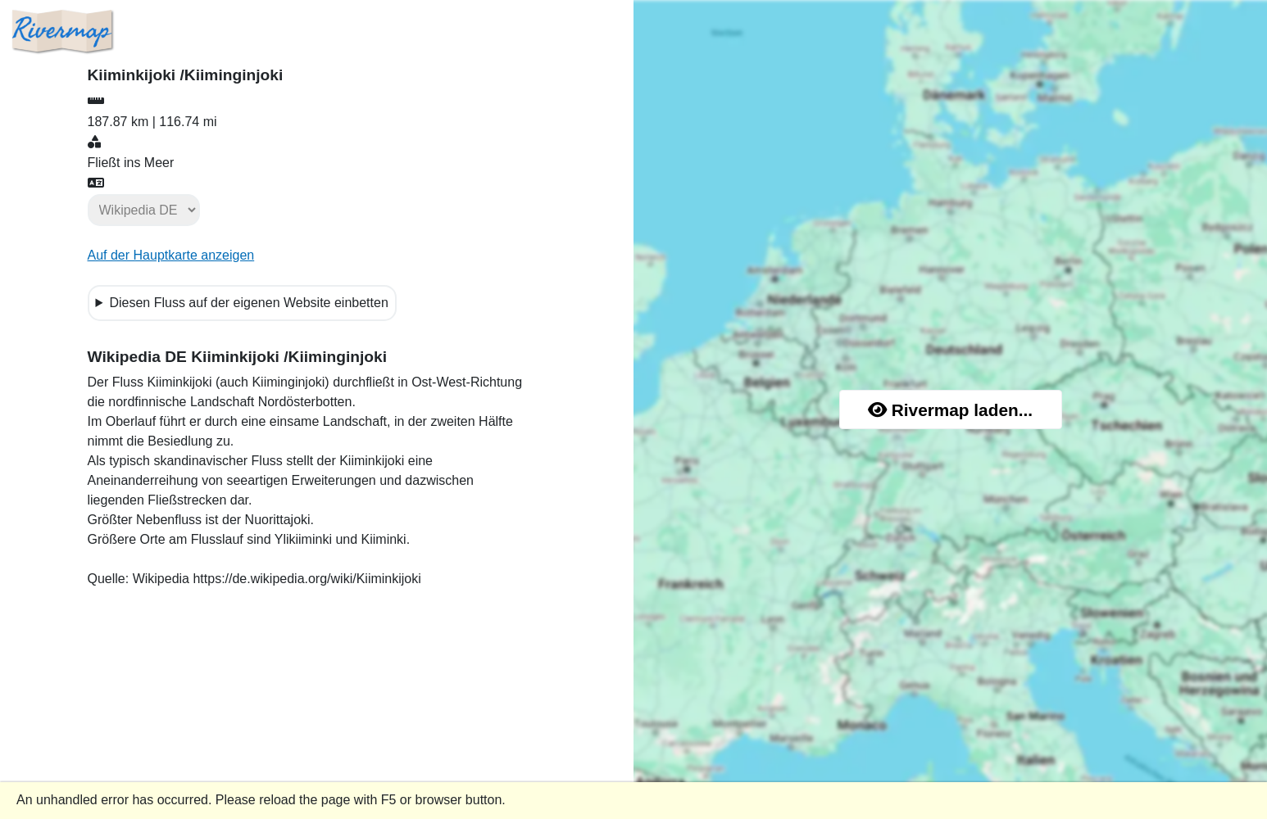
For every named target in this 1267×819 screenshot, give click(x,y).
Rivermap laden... (950, 409)
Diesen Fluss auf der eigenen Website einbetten (248, 303)
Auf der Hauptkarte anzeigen (171, 255)
